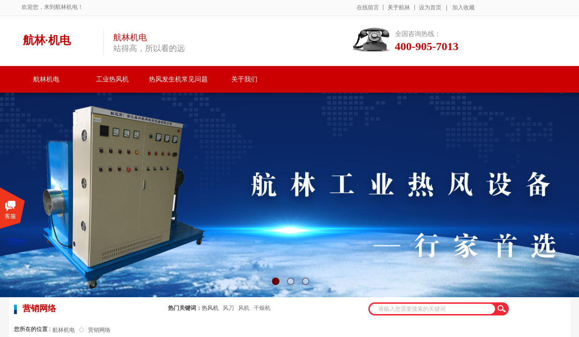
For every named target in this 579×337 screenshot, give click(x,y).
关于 (393, 7)
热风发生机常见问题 (178, 79)
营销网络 (99, 330)
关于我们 (244, 79)
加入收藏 (463, 7)
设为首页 (430, 7)
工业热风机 (112, 79)
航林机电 (46, 79)
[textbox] (432, 309)
